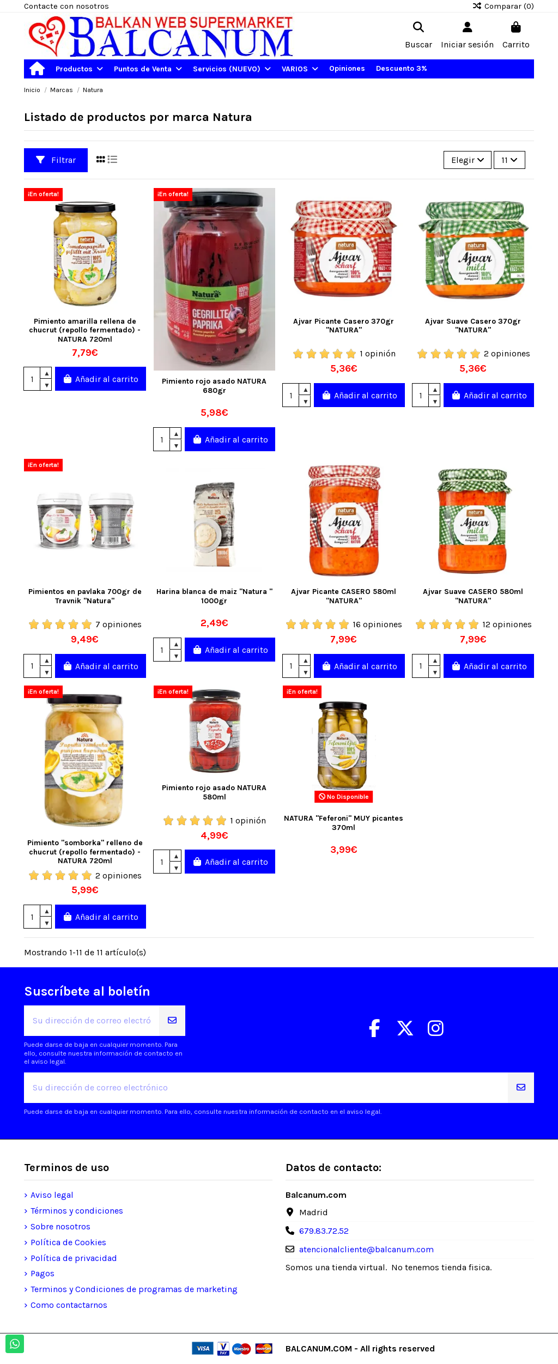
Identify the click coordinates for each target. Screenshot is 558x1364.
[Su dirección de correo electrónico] (92, 1020)
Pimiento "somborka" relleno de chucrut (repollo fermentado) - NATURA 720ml (85, 852)
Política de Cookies (68, 1242)
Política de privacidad (74, 1258)
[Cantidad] (32, 379)
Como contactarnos (69, 1305)
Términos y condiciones (77, 1210)
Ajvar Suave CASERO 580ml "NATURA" (473, 596)
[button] (79, 68)
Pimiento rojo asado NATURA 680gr (214, 386)
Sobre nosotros (60, 1226)
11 (509, 160)
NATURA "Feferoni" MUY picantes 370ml (343, 823)
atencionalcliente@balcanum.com (366, 1249)
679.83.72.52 (324, 1231)
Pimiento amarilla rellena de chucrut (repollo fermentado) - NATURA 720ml (85, 330)
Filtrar (56, 160)
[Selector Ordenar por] (468, 159)
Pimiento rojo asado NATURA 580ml (214, 792)
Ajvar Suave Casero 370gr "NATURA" (473, 326)
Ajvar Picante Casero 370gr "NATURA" (343, 326)
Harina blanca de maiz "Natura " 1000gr (214, 596)
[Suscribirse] (172, 1020)
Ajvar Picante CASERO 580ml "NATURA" (343, 596)
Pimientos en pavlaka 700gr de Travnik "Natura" (85, 596)
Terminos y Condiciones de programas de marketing (134, 1289)
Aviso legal (52, 1195)
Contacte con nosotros (66, 6)
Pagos (42, 1273)
